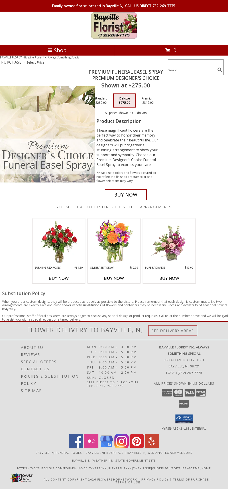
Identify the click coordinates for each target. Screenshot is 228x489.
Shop (57, 50)
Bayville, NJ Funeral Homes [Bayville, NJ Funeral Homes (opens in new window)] (59, 452)
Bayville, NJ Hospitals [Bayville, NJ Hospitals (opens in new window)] (105, 452)
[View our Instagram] (121, 447)
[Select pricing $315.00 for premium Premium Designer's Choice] (148, 100)
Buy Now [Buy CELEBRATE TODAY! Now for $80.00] (114, 278)
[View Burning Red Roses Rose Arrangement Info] (58, 242)
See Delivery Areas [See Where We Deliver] (172, 330)
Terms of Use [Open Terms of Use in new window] (128, 482)
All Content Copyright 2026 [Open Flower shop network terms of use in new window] (70, 479)
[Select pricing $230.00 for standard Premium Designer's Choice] (101, 100)
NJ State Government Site (133, 460)
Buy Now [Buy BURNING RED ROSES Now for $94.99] (59, 278)
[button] (184, 418)
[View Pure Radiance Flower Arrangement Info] (169, 242)
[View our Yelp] (152, 447)
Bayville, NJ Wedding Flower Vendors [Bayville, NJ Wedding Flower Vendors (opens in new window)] (160, 452)
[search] (219, 69)
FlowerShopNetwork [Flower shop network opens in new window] (117, 479)
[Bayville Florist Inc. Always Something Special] (114, 38)
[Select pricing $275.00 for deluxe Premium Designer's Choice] (124, 100)
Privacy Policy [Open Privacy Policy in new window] (155, 479)
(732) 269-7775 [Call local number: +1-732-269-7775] (190, 372)
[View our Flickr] (91, 447)
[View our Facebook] (76, 447)
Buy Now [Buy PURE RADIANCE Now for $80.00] (169, 278)
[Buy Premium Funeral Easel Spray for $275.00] (126, 194)
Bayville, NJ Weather (89, 460)
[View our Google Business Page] (106, 447)
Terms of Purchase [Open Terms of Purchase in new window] (191, 479)
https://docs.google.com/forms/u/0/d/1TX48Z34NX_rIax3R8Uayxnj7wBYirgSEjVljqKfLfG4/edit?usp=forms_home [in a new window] (114, 468)
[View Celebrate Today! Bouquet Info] (114, 242)
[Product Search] (192, 70)
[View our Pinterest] (137, 447)
